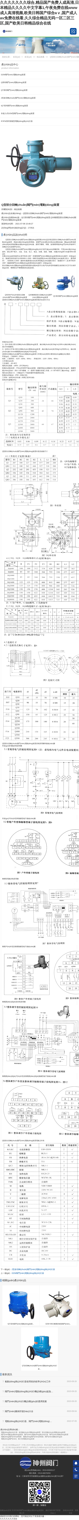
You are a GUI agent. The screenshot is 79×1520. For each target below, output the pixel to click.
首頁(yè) (16, 57)
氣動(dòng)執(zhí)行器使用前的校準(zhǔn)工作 (28, 1381)
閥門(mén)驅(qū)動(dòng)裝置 (12, 1434)
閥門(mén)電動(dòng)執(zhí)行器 (36, 1434)
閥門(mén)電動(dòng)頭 (53, 1437)
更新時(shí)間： (8, 224)
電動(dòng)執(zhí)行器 (9, 1432)
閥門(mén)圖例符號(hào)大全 (19, 1411)
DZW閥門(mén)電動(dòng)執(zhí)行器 (28, 1273)
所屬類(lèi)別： (7, 209)
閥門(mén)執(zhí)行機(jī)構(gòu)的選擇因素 (26, 1401)
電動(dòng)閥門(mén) (9, 1439)
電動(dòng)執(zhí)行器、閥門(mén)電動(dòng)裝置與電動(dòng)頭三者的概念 (29, 1421)
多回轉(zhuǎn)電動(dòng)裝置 (30, 1432)
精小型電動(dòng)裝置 (26, 1439)
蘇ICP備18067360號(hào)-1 (53, 1511)
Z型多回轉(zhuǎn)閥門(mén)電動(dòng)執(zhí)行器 (33, 1269)
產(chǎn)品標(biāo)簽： (11, 217)
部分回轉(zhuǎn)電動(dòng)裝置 (53, 1432)
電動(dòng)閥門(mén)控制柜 (11, 1437)
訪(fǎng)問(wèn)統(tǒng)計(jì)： (14, 228)
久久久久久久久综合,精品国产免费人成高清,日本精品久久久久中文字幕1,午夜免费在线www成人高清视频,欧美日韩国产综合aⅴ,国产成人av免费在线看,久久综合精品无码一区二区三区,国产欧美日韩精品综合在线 (39, 12)
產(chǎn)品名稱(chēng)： (12, 213)
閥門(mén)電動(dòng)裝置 (58, 1434)
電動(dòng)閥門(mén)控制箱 (33, 1437)
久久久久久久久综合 (8, 1519)
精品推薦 (40, 57)
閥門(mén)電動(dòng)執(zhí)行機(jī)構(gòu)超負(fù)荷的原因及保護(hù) (29, 1391)
